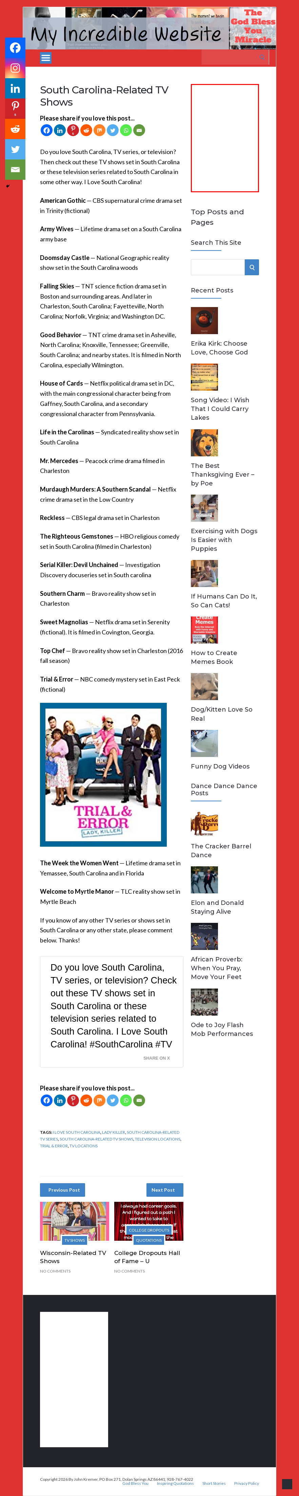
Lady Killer (113, 1132)
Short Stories (214, 1483)
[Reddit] (86, 130)
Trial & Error (54, 1145)
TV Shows (74, 1240)
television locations (157, 1139)
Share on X (156, 1058)
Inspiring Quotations (175, 1483)
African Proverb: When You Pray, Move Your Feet (216, 968)
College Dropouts (149, 1230)
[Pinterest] (73, 130)
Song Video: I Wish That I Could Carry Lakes (220, 408)
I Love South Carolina (76, 1132)
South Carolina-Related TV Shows (96, 1139)
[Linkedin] (60, 130)
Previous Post (64, 1190)
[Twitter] (113, 130)
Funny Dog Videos (220, 766)
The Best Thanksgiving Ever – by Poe (222, 474)
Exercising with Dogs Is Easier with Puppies (224, 539)
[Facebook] (47, 130)
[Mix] (99, 130)
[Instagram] (15, 68)
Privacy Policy (246, 1483)
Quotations (149, 1240)
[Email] (139, 130)
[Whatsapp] (126, 130)
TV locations (83, 1145)
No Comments (55, 1271)
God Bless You (135, 1483)
